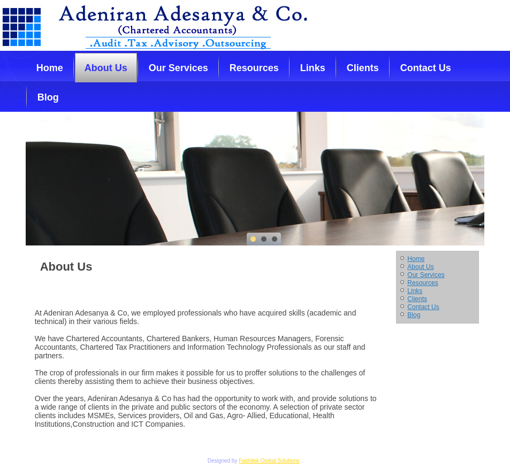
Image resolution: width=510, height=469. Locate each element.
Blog (48, 97)
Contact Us (425, 68)
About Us (106, 68)
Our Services (178, 68)
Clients (363, 68)
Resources (254, 68)
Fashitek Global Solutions (269, 461)
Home (49, 68)
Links (312, 68)
